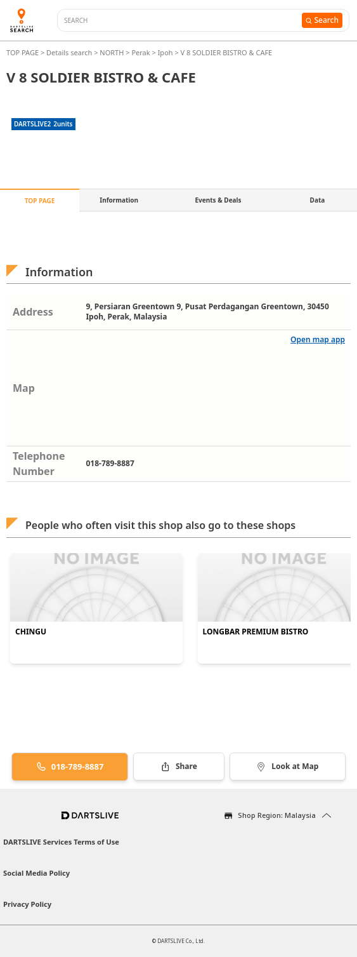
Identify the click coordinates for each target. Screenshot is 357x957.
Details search (70, 52)
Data (317, 200)
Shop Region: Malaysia (277, 815)
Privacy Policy (27, 904)
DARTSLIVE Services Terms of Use (61, 842)
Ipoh (165, 52)
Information (119, 200)
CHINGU (30, 632)
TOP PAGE (23, 52)
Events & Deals (218, 200)
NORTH (112, 52)
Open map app (317, 339)
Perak (140, 52)
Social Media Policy (36, 873)
